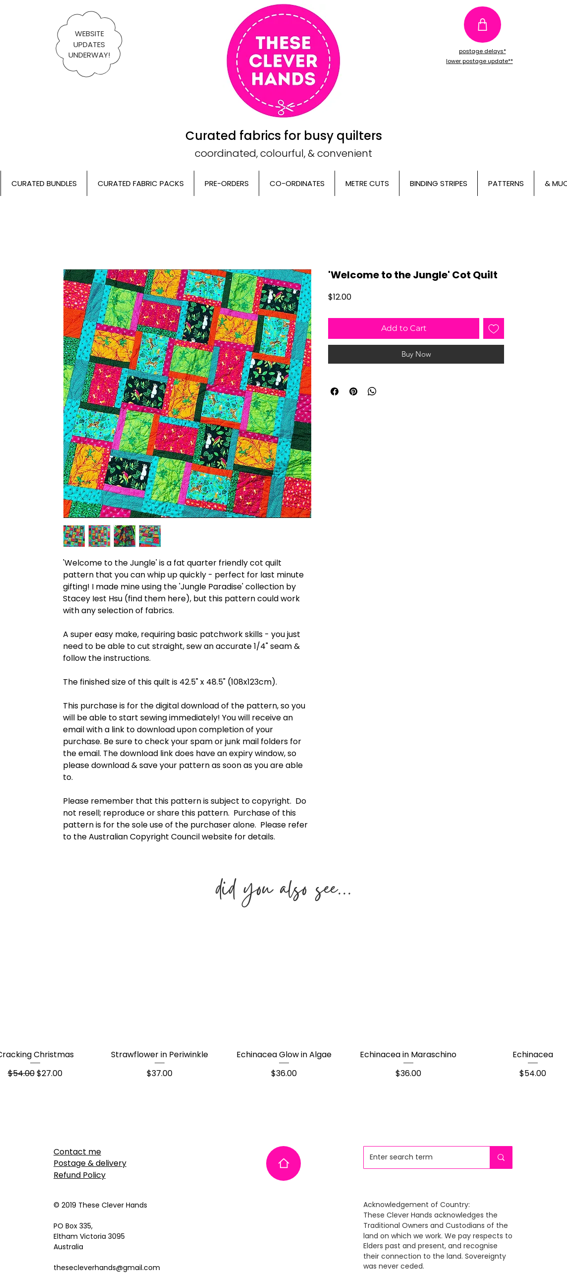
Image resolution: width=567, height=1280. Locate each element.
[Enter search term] (419, 1157)
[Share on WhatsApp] (372, 391)
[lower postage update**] (479, 61)
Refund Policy (80, 1175)
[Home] (283, 1163)
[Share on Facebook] (334, 391)
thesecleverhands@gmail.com (107, 1268)
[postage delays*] (482, 51)
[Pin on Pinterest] (353, 391)
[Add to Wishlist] (493, 328)
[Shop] (482, 24)
